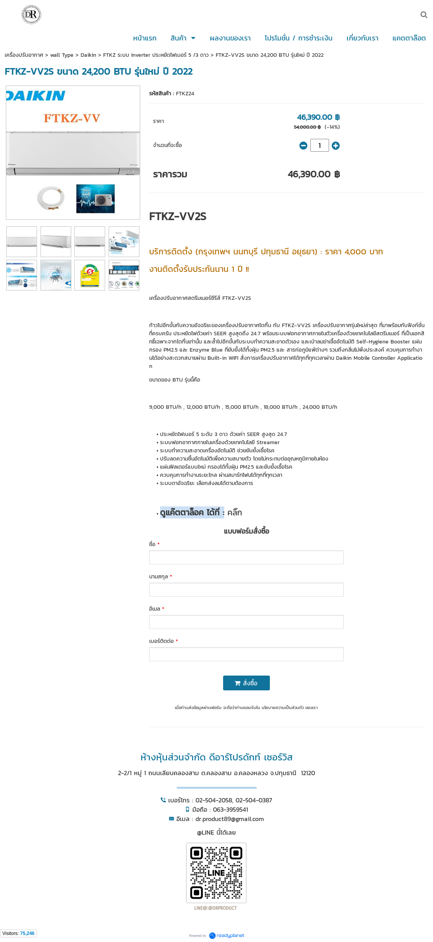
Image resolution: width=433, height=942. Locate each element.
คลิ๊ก (233, 512)
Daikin (88, 55)
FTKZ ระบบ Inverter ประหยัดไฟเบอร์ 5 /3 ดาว (156, 55)
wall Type (62, 55)
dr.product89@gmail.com (229, 818)
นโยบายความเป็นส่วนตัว (283, 707)
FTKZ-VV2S (177, 216)
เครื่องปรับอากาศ (24, 55)
